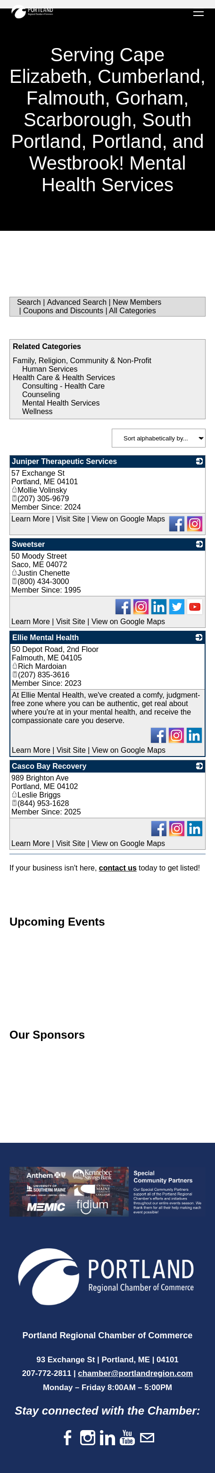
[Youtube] (127, 1438)
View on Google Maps (128, 519)
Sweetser (28, 544)
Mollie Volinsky (39, 490)
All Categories (132, 311)
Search (29, 302)
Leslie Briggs (36, 795)
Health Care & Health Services (64, 378)
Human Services (49, 369)
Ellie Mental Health (45, 638)
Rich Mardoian (39, 666)
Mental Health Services (61, 403)
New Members (137, 302)
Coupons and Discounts (63, 311)
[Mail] (147, 1438)
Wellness (37, 411)
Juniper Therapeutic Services (64, 461)
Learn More (30, 519)
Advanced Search (77, 302)
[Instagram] (87, 1438)
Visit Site (70, 519)
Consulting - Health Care (63, 386)
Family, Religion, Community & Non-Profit (82, 361)
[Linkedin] (107, 1438)
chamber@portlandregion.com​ (135, 1373)
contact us (118, 868)
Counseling (41, 395)
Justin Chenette (40, 573)
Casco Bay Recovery (49, 766)
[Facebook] (67, 1438)
